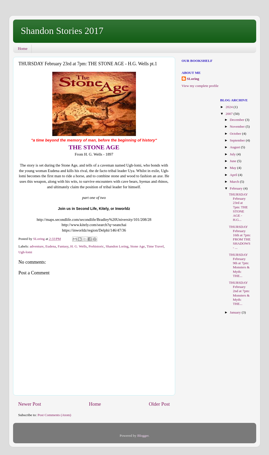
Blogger (142, 436)
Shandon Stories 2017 (62, 31)
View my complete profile (200, 86)
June (233, 161)
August (235, 147)
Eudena (50, 246)
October (236, 133)
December (237, 120)
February (236, 188)
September (238, 140)
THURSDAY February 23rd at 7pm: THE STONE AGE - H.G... (238, 207)
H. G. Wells (78, 246)
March (235, 182)
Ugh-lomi (25, 252)
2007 (229, 114)
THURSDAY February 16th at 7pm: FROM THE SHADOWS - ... (240, 237)
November (237, 126)
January (236, 312)
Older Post (159, 404)
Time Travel (155, 246)
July (233, 154)
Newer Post (29, 404)
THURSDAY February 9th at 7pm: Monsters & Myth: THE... (239, 265)
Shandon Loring (117, 246)
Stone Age (137, 246)
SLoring (193, 79)
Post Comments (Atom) (54, 415)
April (234, 175)
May (233, 168)
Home (22, 48)
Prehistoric (96, 246)
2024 (229, 107)
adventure (37, 246)
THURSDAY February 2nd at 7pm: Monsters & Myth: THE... (239, 293)
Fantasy (63, 246)
